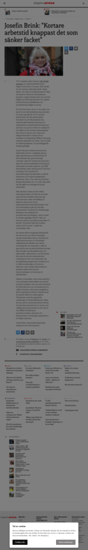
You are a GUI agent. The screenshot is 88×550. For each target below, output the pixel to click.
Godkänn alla (20, 542)
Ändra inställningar (66, 542)
